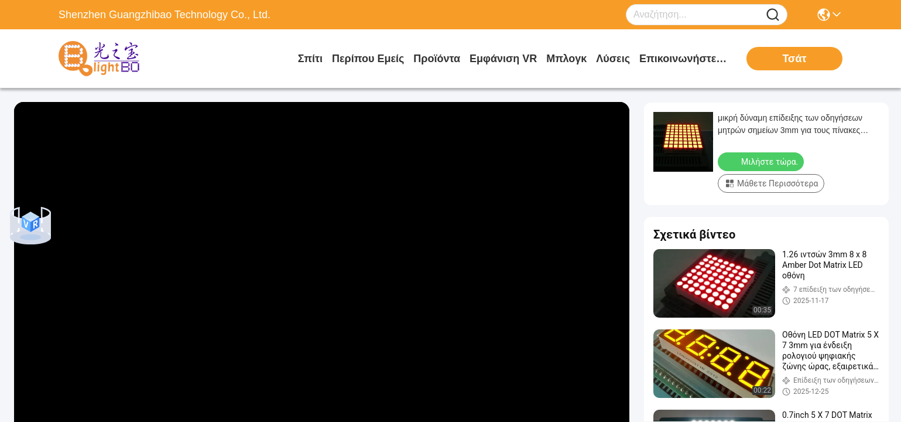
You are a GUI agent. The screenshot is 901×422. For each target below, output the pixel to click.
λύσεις (613, 58)
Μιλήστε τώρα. (762, 161)
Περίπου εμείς (368, 58)
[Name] (773, 15)
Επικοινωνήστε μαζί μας (683, 58)
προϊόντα (436, 58)
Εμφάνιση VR (503, 58)
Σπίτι (310, 58)
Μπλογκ (566, 58)
